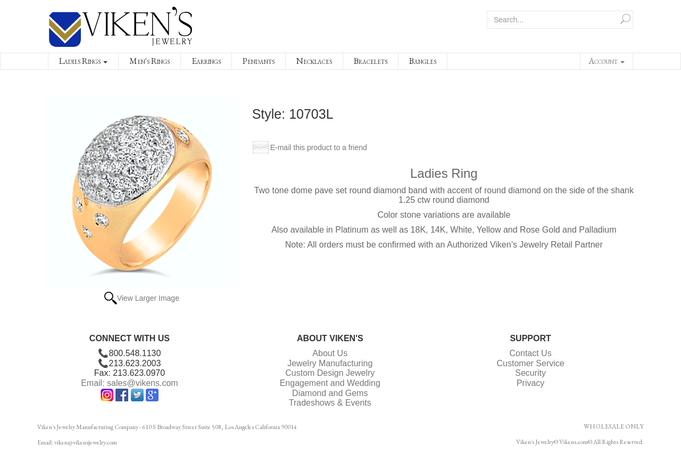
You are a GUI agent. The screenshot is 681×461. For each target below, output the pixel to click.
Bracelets (370, 61)
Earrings (206, 61)
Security (530, 372)
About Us (329, 353)
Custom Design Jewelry (330, 372)
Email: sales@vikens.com (129, 383)
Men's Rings (149, 61)
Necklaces (314, 61)
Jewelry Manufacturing (329, 363)
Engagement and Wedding (330, 383)
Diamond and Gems (330, 393)
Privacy (530, 383)
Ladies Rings (83, 61)
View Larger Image (148, 298)
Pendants (259, 61)
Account (606, 61)
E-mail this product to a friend (318, 147)
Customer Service (530, 363)
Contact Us (531, 353)
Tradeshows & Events (330, 402)
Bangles (422, 61)
